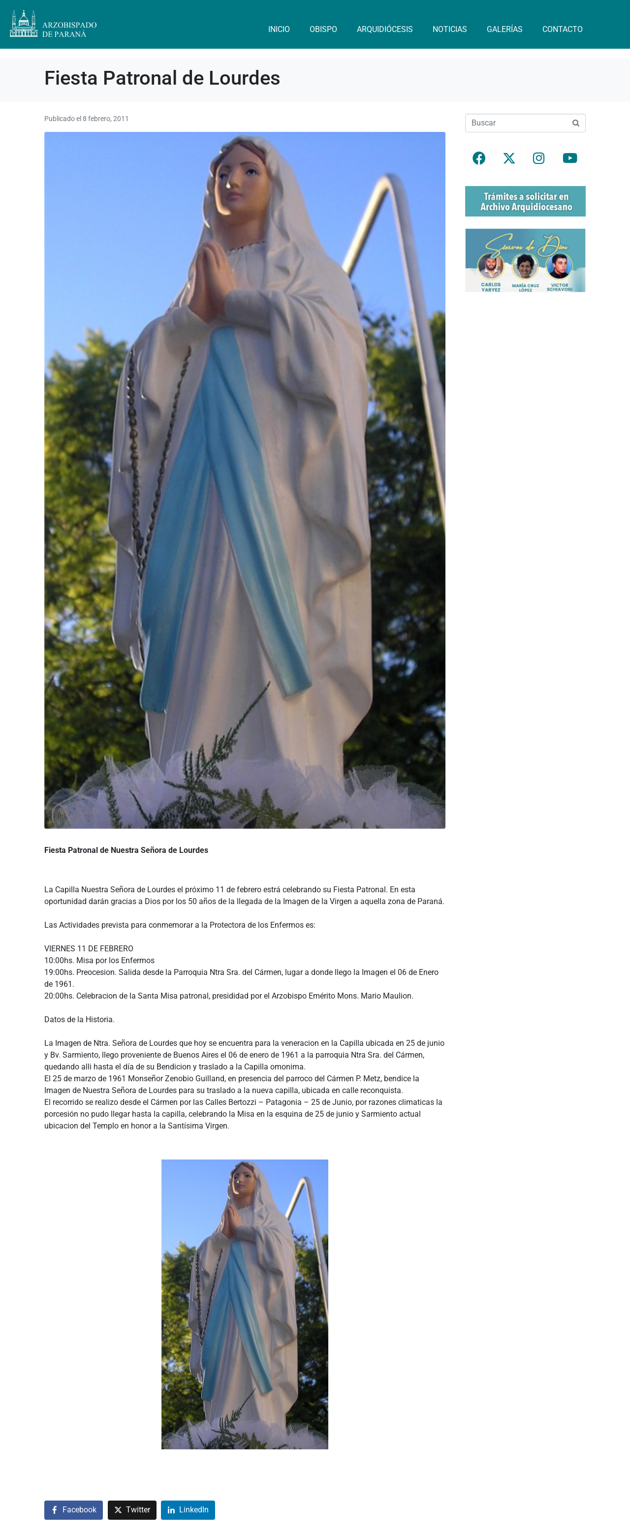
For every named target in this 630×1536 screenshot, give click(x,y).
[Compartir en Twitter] (132, 1510)
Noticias (450, 29)
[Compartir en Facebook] (73, 1510)
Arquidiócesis (385, 29)
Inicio (279, 29)
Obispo (323, 29)
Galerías (505, 29)
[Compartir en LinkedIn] (188, 1510)
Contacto (562, 29)
